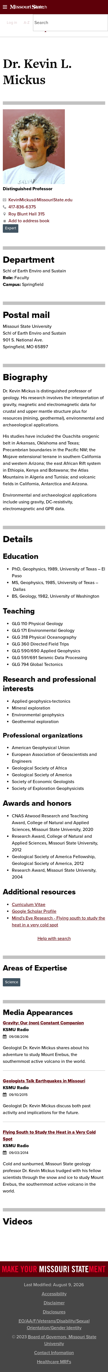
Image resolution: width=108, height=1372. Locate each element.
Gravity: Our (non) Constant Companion (43, 1023)
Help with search (54, 938)
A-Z (27, 22)
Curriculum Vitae (28, 904)
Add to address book (26, 221)
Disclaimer (54, 1303)
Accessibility (54, 1294)
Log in (12, 22)
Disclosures (54, 1312)
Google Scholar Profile (34, 911)
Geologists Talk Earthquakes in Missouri (44, 1081)
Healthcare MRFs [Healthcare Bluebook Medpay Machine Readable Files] (54, 1362)
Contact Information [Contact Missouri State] (54, 1353)
